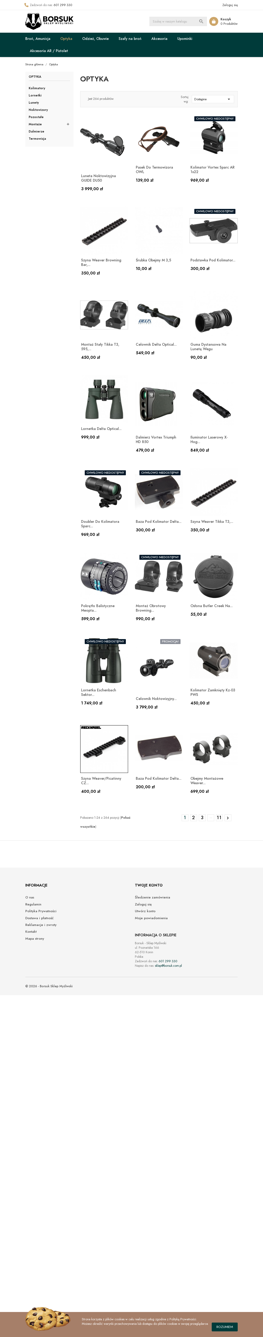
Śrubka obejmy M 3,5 (153, 260)
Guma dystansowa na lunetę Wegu (208, 347)
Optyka (66, 38)
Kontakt (31, 931)
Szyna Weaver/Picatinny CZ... (101, 781)
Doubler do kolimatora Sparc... (100, 524)
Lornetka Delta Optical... (101, 428)
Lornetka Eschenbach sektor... (98, 692)
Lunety (34, 102)
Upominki (184, 38)
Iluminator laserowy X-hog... (209, 439)
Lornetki (35, 95)
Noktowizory (38, 109)
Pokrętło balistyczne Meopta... (98, 608)
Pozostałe (36, 117)
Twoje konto (149, 885)
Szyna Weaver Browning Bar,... (101, 262)
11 (219, 817)
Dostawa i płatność (39, 918)
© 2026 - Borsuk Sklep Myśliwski (49, 986)
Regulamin (33, 904)
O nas (29, 897)
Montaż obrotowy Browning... (151, 608)
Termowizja (37, 138)
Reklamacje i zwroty (40, 925)
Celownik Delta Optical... (156, 344)
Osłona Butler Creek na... (211, 605)
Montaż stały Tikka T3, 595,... (100, 347)
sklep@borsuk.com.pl (168, 965)
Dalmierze (36, 131)
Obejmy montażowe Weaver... (206, 781)
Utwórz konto (145, 911)
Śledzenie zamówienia (152, 897)
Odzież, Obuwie (95, 38)
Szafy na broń (130, 38)
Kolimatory (37, 88)
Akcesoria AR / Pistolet (49, 50)
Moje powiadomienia (151, 918)
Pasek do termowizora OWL (154, 169)
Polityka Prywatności (40, 911)
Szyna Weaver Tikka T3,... (211, 521)
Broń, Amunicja (37, 38)
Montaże (35, 124)
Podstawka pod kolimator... (212, 260)
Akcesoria (159, 38)
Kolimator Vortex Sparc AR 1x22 (212, 169)
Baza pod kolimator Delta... (158, 521)
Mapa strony (34, 938)
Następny (227, 818)
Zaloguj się (143, 904)
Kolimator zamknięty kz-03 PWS (212, 692)
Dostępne (213, 99)
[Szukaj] (178, 21)
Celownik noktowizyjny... (156, 698)
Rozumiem (224, 1326)
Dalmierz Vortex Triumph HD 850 (156, 439)
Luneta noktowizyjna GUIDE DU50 (98, 178)
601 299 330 (63, 5)
